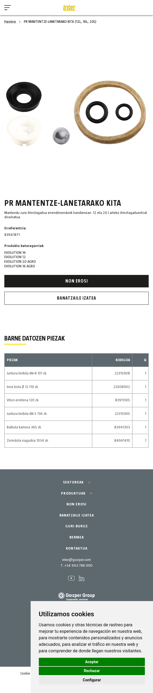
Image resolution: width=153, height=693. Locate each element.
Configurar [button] (92, 680)
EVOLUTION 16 (15, 253)
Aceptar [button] (92, 662)
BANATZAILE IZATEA (76, 515)
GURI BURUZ (76, 526)
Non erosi (76, 281)
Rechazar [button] (92, 671)
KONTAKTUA (76, 548)
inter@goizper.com (76, 560)
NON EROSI (76, 504)
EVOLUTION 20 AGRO (20, 262)
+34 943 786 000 (78, 565)
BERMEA (76, 537)
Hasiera (10, 22)
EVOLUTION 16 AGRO (19, 266)
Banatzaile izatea (76, 298)
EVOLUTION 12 (15, 257)
